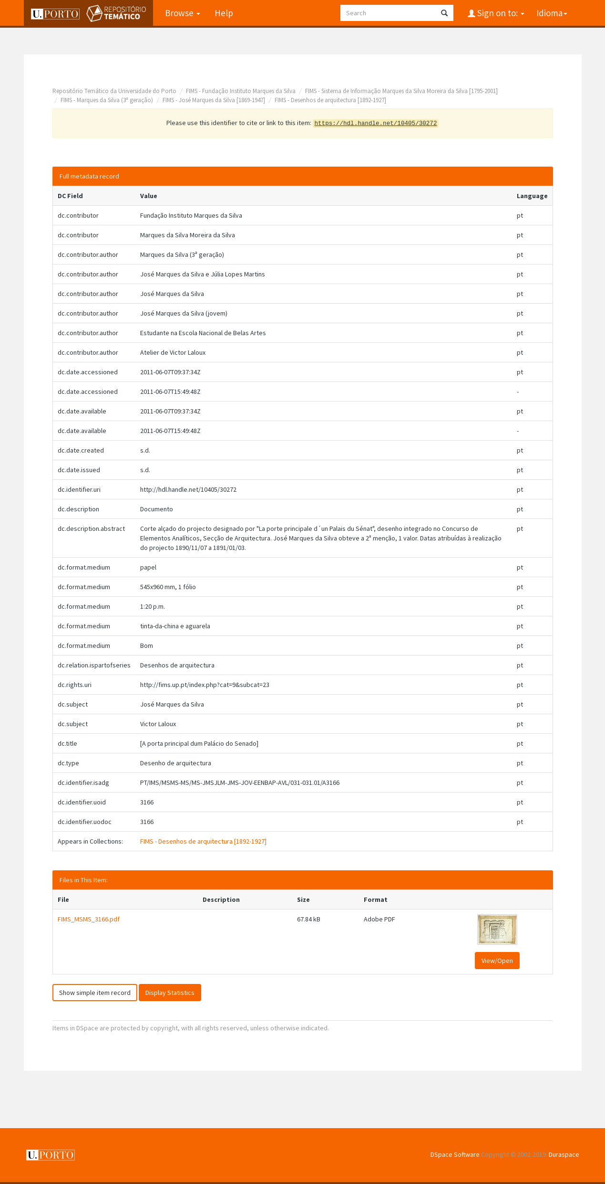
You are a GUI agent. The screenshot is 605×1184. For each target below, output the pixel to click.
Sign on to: (499, 13)
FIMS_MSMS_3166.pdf (89, 919)
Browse (182, 13)
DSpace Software (455, 1154)
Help (224, 13)
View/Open (497, 960)
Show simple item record (95, 992)
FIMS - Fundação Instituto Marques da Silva (241, 91)
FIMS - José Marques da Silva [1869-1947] (214, 100)
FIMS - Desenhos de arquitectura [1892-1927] (330, 100)
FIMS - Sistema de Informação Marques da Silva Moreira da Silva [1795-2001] (401, 91)
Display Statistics (170, 992)
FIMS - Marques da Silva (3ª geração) (107, 100)
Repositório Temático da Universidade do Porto (114, 91)
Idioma (551, 13)
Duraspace (564, 1154)
